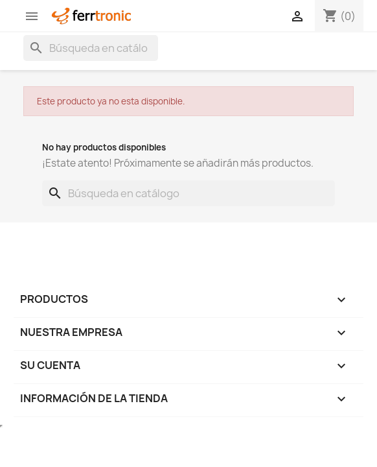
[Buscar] (90, 48)
